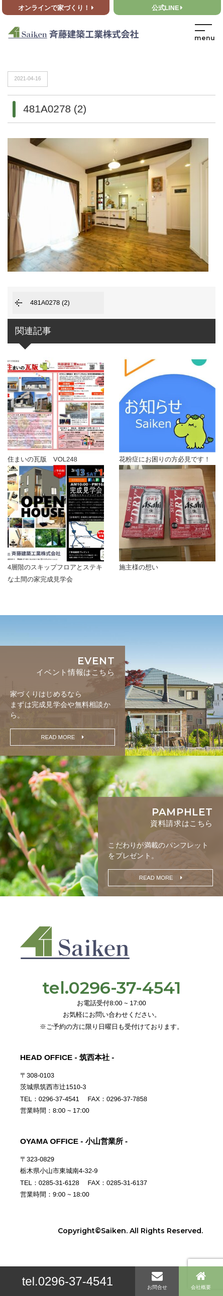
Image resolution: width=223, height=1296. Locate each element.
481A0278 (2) (50, 302)
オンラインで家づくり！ (56, 8)
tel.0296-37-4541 (67, 1281)
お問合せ (157, 1280)
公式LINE (167, 8)
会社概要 (201, 1280)
